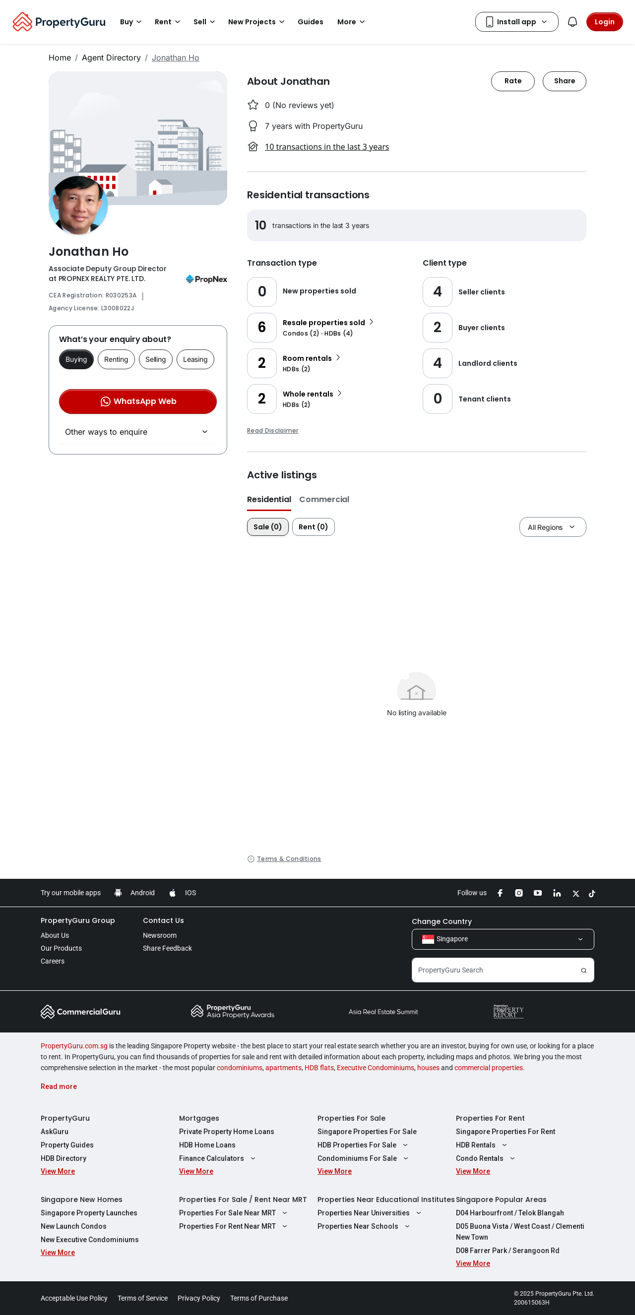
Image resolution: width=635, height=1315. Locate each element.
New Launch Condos (74, 1226)
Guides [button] (310, 22)
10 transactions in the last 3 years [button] (327, 146)
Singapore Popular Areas (501, 1199)
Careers (52, 961)
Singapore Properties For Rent (505, 1132)
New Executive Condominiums (90, 1240)
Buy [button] (132, 22)
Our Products (61, 948)
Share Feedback (167, 948)
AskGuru (54, 1132)
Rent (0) (313, 527)
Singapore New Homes (82, 1199)
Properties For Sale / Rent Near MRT (243, 1199)
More (352, 22)
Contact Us (163, 920)
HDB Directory (63, 1158)
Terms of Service (143, 1298)
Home (60, 57)
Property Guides (67, 1145)
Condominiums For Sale (364, 1158)
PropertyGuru (65, 1118)
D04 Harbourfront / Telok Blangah (510, 1213)
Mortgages (199, 1118)
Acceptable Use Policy (74, 1298)
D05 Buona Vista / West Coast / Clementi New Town (520, 1231)
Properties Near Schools (365, 1226)
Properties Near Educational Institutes (386, 1199)
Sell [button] (205, 22)
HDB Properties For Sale (364, 1145)
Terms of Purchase (259, 1298)
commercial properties (488, 1068)
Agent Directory (111, 57)
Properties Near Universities (371, 1212)
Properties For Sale (351, 1118)
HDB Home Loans (207, 1145)
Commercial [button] (324, 499)
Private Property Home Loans (226, 1132)
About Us (55, 935)
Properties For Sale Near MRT (234, 1212)
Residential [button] (269, 499)
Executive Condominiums (375, 1068)
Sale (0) (268, 527)
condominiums (239, 1068)
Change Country (442, 921)
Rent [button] (169, 22)
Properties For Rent (490, 1118)
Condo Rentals (486, 1158)
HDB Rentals (482, 1145)
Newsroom (160, 935)
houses (428, 1068)
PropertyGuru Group (78, 920)
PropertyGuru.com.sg (74, 1046)
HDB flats (319, 1068)
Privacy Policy (199, 1298)
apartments (283, 1068)
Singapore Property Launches (89, 1213)
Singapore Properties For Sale (367, 1132)
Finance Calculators (218, 1158)
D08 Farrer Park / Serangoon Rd (508, 1251)
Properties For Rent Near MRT (234, 1226)
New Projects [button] (258, 22)
